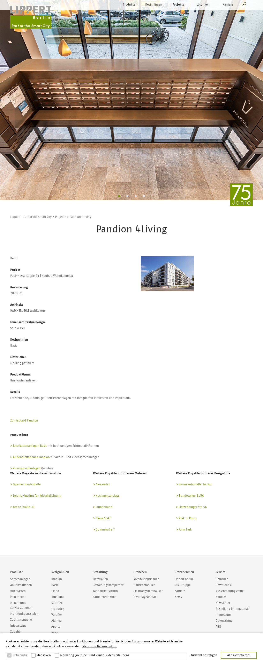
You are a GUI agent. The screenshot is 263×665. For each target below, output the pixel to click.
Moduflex (57, 608)
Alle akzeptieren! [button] (238, 655)
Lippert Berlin (184, 579)
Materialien (100, 579)
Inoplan (56, 579)
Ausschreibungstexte (230, 591)
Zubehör (16, 631)
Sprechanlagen (20, 579)
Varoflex (56, 614)
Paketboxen (18, 596)
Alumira (56, 620)
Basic (54, 585)
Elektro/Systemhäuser (148, 591)
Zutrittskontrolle (21, 619)
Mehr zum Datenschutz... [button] (99, 646)
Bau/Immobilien (145, 585)
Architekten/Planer (146, 579)
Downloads (223, 585)
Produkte (129, 12)
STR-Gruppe (183, 585)
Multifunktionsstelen (24, 613)
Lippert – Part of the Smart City (31, 216)
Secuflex (57, 602)
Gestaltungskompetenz (108, 585)
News (178, 596)
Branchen (222, 579)
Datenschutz (224, 620)
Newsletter (223, 602)
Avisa (54, 632)
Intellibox (57, 596)
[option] (131, 100)
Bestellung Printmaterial (232, 608)
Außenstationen (21, 585)
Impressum (223, 614)
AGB (218, 626)
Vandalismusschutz (105, 591)
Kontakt (221, 596)
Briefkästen (18, 591)
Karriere (228, 12)
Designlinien (153, 12)
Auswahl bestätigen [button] (203, 655)
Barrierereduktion (104, 596)
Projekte (178, 12)
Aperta (55, 626)
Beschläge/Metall (145, 596)
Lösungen (203, 12)
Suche (244, 11)
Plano (55, 591)
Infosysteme (18, 625)
